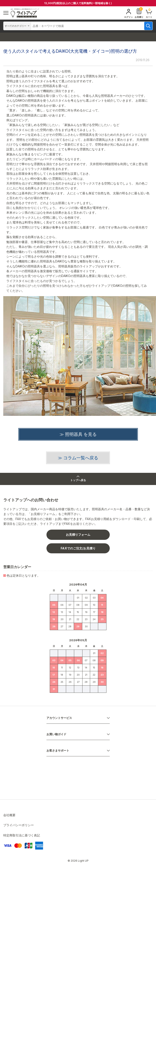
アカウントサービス (59, 718)
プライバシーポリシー (18, 825)
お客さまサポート (57, 750)
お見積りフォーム (78, 534)
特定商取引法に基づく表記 (21, 835)
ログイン (128, 13)
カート (149, 13)
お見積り (139, 13)
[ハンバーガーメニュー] (6, 13)
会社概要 (9, 815)
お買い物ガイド (56, 734)
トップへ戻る (78, 479)
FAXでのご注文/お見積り (78, 548)
